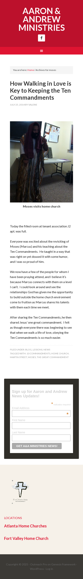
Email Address (40, 408)
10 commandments (38, 353)
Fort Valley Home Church (26, 538)
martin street (18, 357)
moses (32, 357)
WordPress (37, 568)
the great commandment (53, 357)
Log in (49, 568)
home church (60, 353)
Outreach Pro (38, 564)
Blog (28, 349)
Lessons (37, 349)
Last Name (18, 432)
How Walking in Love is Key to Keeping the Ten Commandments (40, 90)
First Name (18, 420)
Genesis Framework (63, 564)
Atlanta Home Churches (25, 526)
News (46, 349)
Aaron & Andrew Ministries (41, 19)
